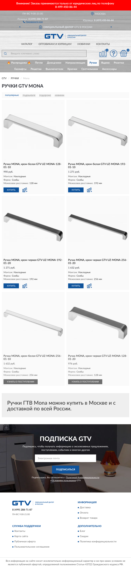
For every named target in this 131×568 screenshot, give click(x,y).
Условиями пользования (64, 480)
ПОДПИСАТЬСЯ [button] (65, 469)
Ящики (105, 62)
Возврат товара (88, 518)
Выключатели (54, 69)
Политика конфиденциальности (98, 542)
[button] (33, 22)
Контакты (103, 44)
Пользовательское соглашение (31, 547)
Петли (39, 62)
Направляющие (75, 62)
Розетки (119, 62)
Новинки (83, 44)
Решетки (36, 69)
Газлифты (20, 69)
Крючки (72, 69)
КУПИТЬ (11, 190)
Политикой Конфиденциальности (82, 477)
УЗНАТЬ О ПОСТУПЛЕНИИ (20, 382)
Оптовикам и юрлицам (55, 44)
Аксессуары (109, 69)
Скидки (84, 536)
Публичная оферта (25, 542)
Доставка (85, 507)
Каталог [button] (27, 44)
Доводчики (54, 62)
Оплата (84, 513)
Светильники (89, 69)
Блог (82, 531)
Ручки (93, 62)
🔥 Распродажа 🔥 (19, 62)
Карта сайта (21, 536)
